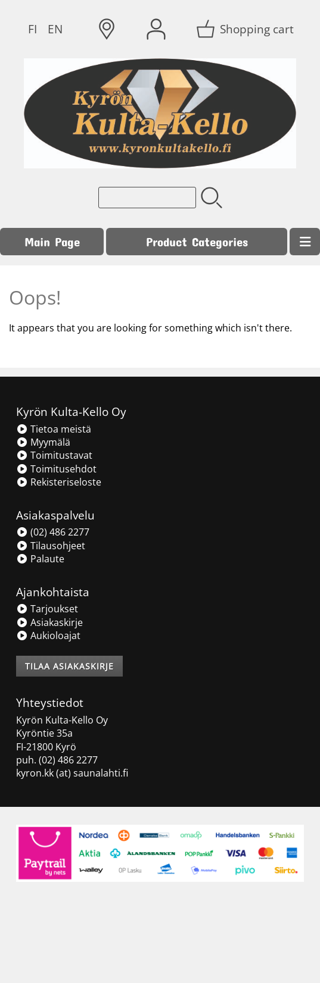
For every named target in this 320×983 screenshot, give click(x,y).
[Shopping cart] (246, 29)
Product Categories (197, 241)
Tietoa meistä (53, 429)
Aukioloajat (48, 635)
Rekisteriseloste (58, 482)
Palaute (40, 558)
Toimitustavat (54, 455)
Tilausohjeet (50, 545)
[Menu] (305, 241)
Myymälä (43, 442)
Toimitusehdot (56, 468)
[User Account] (156, 29)
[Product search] (147, 197)
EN (55, 29)
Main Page (52, 241)
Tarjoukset (47, 608)
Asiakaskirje (49, 622)
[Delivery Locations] (106, 29)
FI (32, 29)
